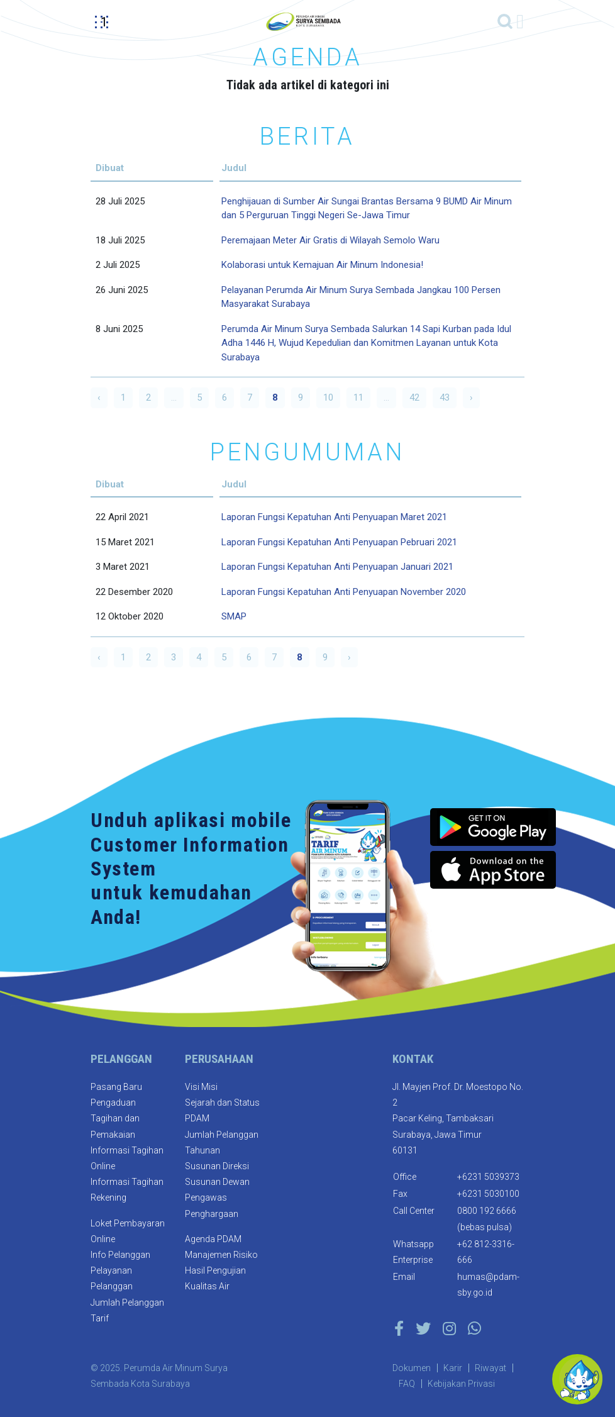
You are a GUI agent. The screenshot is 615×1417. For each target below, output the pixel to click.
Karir (452, 1368)
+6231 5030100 (488, 1194)
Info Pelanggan (120, 1255)
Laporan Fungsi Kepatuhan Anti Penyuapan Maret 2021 (334, 517)
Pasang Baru (116, 1087)
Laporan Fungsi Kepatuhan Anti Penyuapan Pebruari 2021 (339, 542)
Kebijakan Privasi (461, 1384)
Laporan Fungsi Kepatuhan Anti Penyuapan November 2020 (343, 591)
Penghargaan (211, 1214)
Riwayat (490, 1368)
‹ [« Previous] (99, 397)
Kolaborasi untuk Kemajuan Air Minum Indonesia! (322, 264)
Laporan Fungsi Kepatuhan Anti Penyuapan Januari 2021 (337, 566)
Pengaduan (113, 1102)
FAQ (407, 1384)
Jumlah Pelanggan (127, 1303)
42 (414, 397)
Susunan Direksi (217, 1166)
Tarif (100, 1318)
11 (358, 397)
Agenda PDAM (213, 1239)
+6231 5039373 (488, 1177)
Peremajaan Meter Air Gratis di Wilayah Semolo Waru (330, 240)
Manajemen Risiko (221, 1255)
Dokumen (411, 1368)
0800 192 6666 (486, 1211)
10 (328, 397)
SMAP (234, 616)
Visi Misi (201, 1087)
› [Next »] (471, 397)
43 (445, 397)
